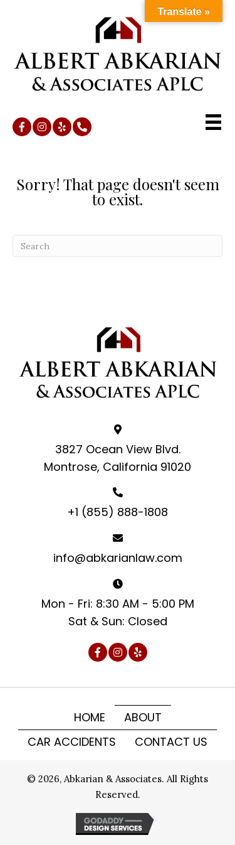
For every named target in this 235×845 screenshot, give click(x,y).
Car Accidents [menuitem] (72, 742)
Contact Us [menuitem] (171, 742)
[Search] (117, 246)
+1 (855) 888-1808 (117, 512)
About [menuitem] (143, 717)
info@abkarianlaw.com (117, 558)
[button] (22, 126)
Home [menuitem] (89, 717)
